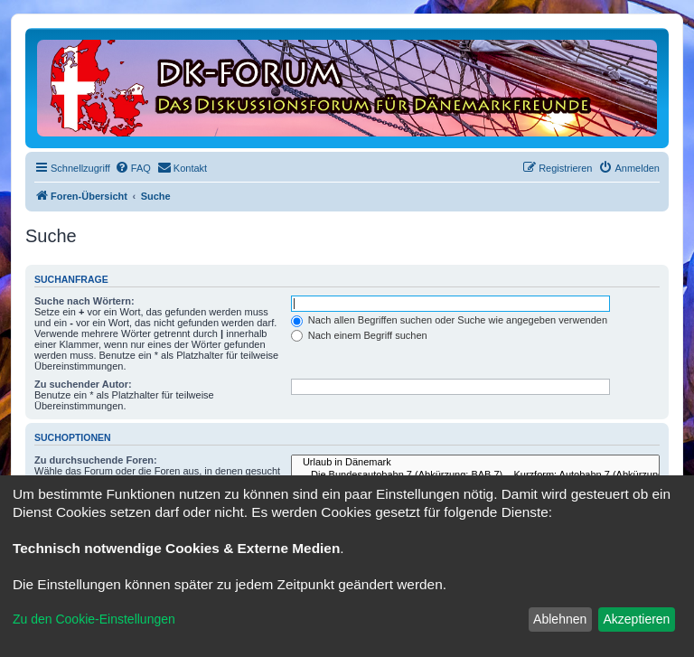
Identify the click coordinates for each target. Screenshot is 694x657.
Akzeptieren (636, 619)
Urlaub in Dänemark (475, 462)
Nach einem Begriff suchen (359, 335)
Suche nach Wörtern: (84, 301)
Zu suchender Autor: (83, 384)
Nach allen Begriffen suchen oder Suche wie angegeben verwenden (449, 319)
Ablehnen (559, 619)
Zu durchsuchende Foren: (95, 460)
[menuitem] (133, 168)
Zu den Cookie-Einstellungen (94, 619)
